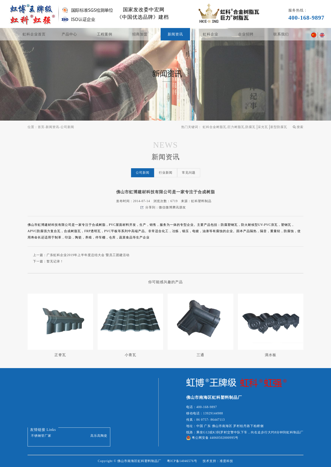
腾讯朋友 (179, 207)
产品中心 (69, 34)
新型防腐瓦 (278, 127)
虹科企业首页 (34, 34)
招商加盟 (140, 34)
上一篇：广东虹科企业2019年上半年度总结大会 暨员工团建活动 (81, 255)
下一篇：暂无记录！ (48, 261)
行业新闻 (165, 172)
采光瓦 (263, 127)
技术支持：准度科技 (218, 461)
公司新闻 (67, 127)
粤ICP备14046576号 (182, 461)
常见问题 (188, 172)
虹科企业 (210, 34)
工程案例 (104, 34)
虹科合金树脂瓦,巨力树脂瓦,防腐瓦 (229, 127)
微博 (169, 207)
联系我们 (281, 34)
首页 (41, 127)
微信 (162, 207)
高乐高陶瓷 (98, 435)
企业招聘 (246, 34)
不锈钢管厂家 (41, 435)
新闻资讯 (175, 34)
